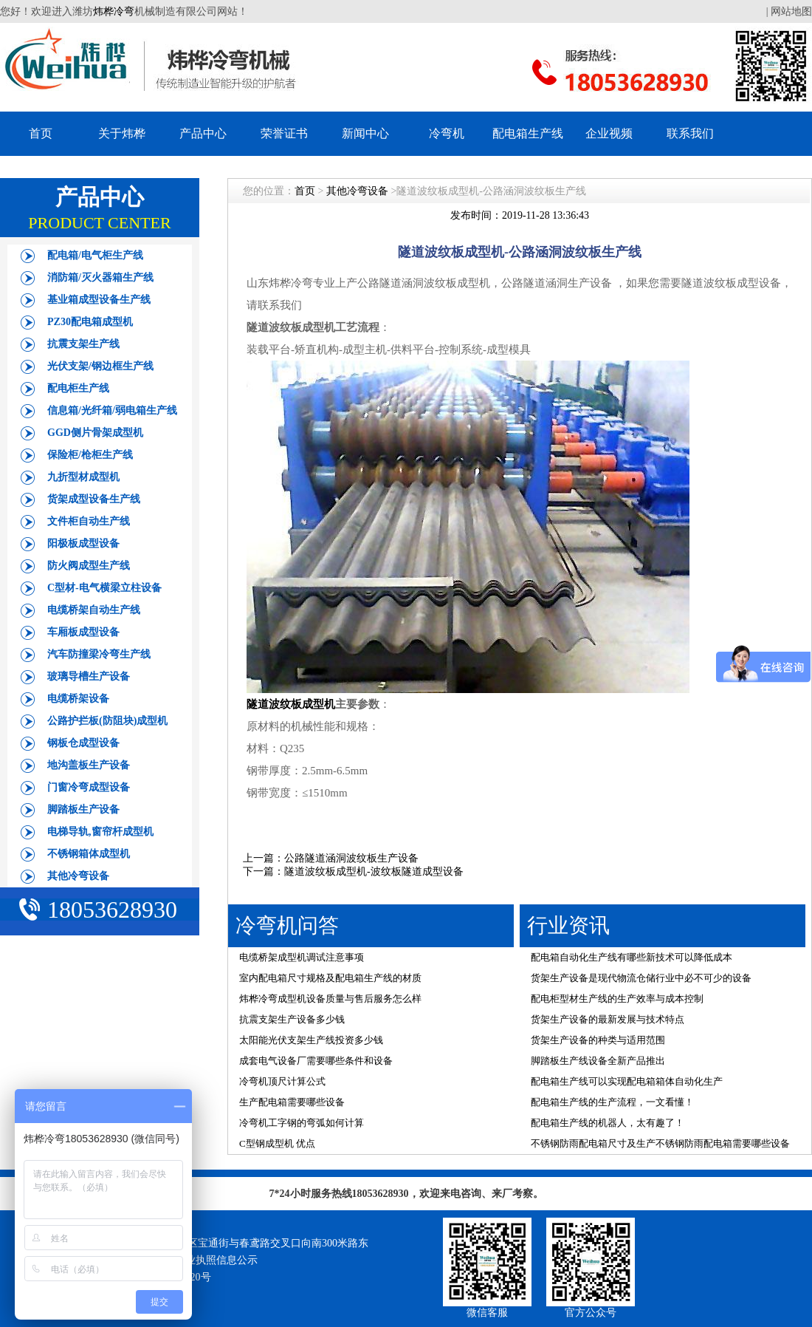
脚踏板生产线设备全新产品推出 (598, 1060)
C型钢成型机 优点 (277, 1143)
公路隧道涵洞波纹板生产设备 (351, 858)
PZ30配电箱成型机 (90, 321)
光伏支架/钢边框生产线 (100, 366)
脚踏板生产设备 (83, 809)
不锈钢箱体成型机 (88, 853)
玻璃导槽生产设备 (88, 676)
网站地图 (791, 11)
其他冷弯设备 (78, 875)
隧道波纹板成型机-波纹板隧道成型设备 (374, 871)
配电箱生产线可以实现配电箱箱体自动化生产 (627, 1081)
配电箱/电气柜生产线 (95, 255)
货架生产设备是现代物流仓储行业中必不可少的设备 (641, 977)
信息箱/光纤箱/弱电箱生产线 (112, 410)
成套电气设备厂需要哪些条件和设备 (316, 1060)
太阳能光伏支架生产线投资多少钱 (311, 1039)
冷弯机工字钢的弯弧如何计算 (301, 1122)
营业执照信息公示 (216, 1260)
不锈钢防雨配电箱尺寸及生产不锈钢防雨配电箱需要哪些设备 (660, 1143)
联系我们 (690, 133)
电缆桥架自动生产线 (93, 609)
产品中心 (203, 133)
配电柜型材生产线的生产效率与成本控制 (617, 998)
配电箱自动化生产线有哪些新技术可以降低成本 (631, 957)
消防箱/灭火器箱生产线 (100, 277)
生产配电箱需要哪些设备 (292, 1102)
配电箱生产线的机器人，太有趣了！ (607, 1122)
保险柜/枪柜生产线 (90, 454)
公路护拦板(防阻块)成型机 (107, 720)
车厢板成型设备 (83, 632)
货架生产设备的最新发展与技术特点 (607, 1019)
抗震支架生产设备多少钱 (292, 1019)
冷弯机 (446, 133)
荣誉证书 (284, 133)
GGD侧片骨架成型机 (95, 432)
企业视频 (609, 133)
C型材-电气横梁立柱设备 (104, 587)
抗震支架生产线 (83, 343)
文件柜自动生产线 (88, 521)
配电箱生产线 (527, 133)
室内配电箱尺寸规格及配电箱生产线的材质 (330, 977)
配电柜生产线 (78, 388)
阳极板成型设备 (83, 543)
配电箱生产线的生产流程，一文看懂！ (612, 1102)
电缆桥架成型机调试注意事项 (301, 957)
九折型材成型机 (83, 476)
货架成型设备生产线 (93, 499)
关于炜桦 (121, 133)
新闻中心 (365, 133)
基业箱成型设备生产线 (99, 299)
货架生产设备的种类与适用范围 (598, 1039)
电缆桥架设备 (78, 698)
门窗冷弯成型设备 (88, 787)
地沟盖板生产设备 (88, 765)
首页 (40, 133)
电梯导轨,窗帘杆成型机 (100, 831)
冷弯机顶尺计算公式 (282, 1081)
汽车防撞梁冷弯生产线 (99, 654)
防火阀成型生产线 (88, 565)
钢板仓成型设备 (83, 742)
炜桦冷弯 (113, 11)
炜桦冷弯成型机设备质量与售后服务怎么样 (330, 998)
